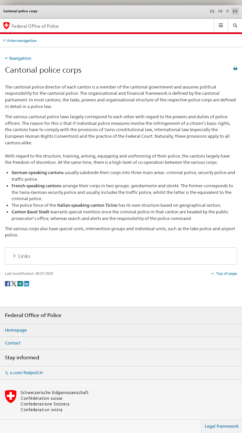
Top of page (226, 273)
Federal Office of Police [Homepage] (35, 26)
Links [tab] (23, 256)
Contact (12, 342)
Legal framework (222, 426)
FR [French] (220, 11)
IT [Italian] (227, 11)
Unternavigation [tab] (21, 40)
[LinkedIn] (26, 283)
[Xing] (20, 283)
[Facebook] (8, 283)
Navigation (20, 58)
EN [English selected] (235, 11)
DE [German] (212, 11)
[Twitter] (14, 283)
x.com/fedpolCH (26, 372)
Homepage (16, 330)
